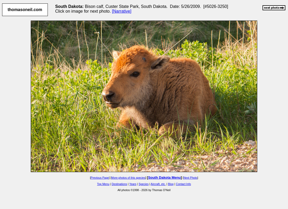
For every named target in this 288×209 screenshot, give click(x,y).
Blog (170, 184)
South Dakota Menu (164, 177)
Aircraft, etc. (158, 184)
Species (144, 184)
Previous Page (100, 177)
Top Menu (103, 184)
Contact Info (183, 184)
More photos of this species (128, 177)
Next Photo (190, 177)
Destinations (119, 184)
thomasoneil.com (25, 9)
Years (132, 184)
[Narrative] (121, 11)
